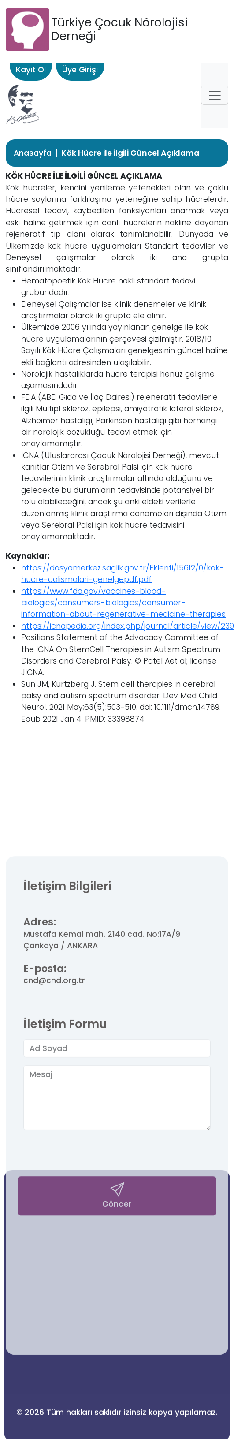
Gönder (117, 1355)
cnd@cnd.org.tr (54, 1141)
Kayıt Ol (31, 69)
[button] (214, 95)
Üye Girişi (80, 69)
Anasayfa (33, 153)
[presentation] (90, 1315)
